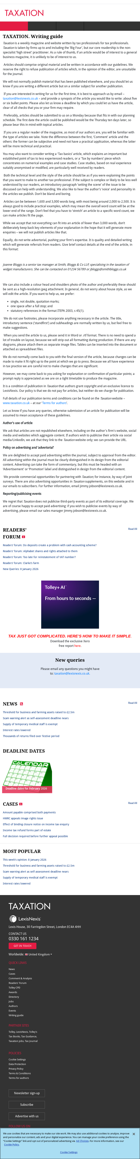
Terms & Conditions (20, 1073)
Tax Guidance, (29, 1036)
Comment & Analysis (20, 978)
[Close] (134, 1136)
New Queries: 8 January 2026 (21, 569)
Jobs (11, 1001)
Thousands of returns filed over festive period (31, 736)
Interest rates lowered (16, 730)
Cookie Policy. (11, 1146)
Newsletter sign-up (27, 1093)
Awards (13, 992)
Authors (13, 1006)
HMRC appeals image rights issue (23, 818)
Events (12, 1010)
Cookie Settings (17, 1059)
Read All (132, 528)
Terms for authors (54, 403)
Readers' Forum (18, 983)
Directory (14, 996)
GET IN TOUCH (22, 945)
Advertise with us (27, 1116)
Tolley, (12, 1031)
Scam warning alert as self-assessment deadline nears (36, 718)
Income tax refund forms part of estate (27, 830)
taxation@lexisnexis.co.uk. (72, 673)
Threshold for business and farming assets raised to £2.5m (39, 712)
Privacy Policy (16, 1068)
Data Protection (17, 1064)
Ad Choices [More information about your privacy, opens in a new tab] (82, 1143)
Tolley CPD (14, 987)
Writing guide (16, 1015)
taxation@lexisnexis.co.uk (20, 98)
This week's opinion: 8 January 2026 (24, 859)
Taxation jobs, (17, 1041)
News (12, 969)
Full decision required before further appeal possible (35, 836)
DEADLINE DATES (24, 751)
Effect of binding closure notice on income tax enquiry (36, 824)
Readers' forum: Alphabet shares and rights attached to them (40, 551)
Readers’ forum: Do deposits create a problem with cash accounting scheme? (49, 545)
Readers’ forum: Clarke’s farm (21, 563)
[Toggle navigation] (133, 13)
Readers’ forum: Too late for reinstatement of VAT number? (39, 557)
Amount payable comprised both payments (29, 812)
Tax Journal (31, 1041)
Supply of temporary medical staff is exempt (30, 724)
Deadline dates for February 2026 (26, 788)
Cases (12, 973)
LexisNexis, (22, 1031)
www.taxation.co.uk (16, 403)
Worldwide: (29, 954)
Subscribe (26, 1105)
